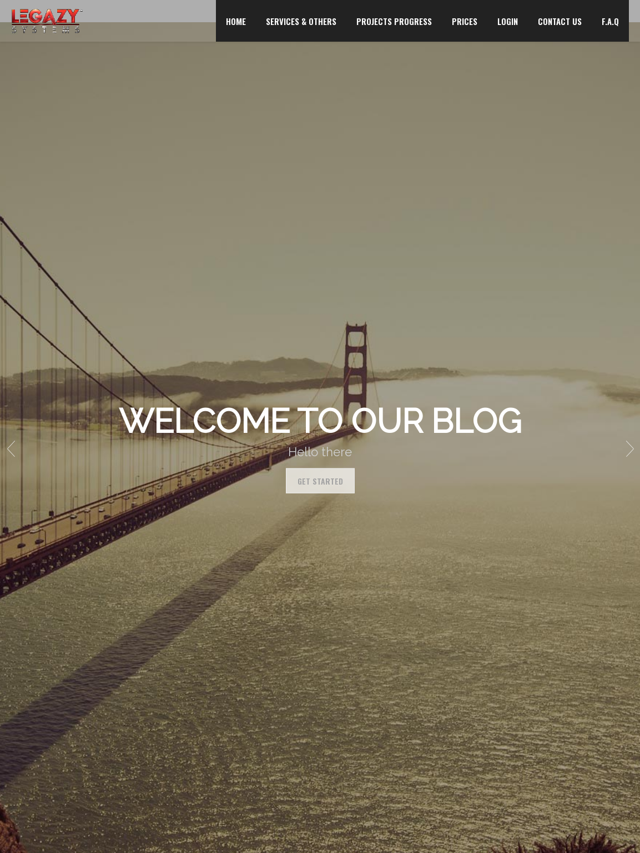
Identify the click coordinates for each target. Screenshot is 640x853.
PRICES (464, 21)
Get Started (320, 480)
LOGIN (507, 21)
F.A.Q (610, 21)
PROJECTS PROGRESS (394, 21)
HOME (236, 21)
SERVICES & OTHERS (301, 21)
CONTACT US (560, 21)
